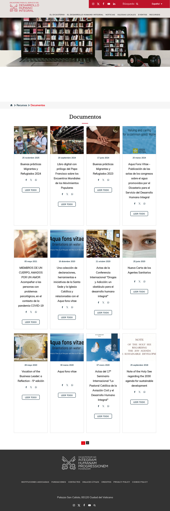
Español (156, 3)
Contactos (74, 482)
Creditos (106, 482)
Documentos (36, 105)
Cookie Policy (140, 482)
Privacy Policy (122, 482)
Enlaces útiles (91, 482)
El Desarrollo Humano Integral (85, 14)
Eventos (142, 14)
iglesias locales (126, 14)
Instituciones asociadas (35, 482)
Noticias (110, 14)
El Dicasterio (57, 14)
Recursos (154, 14)
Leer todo (31, 190)
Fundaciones (58, 482)
